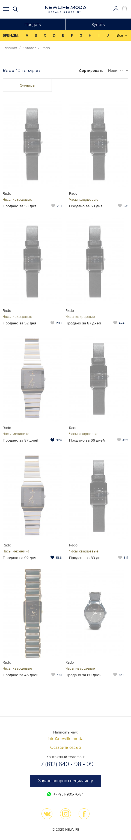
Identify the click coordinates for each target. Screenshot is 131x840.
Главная (10, 48)
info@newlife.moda (65, 738)
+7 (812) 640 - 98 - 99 (66, 764)
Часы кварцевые (17, 199)
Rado (45, 48)
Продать (33, 24)
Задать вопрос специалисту (65, 780)
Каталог (29, 48)
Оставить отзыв (65, 747)
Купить (98, 24)
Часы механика (16, 433)
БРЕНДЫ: (11, 35)
